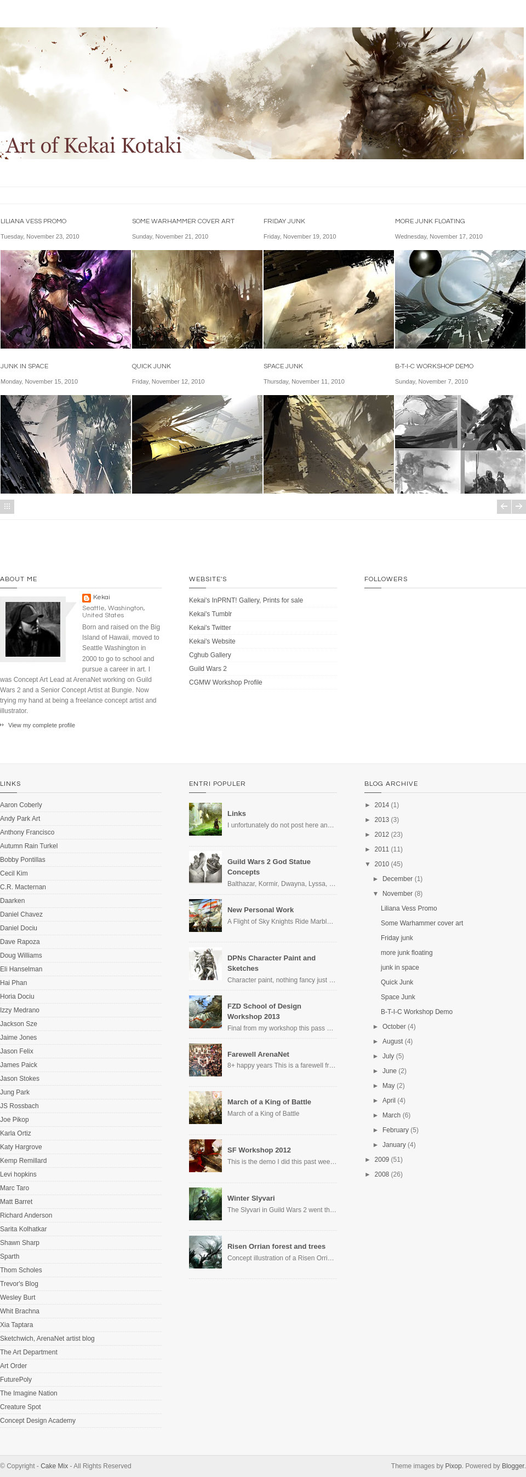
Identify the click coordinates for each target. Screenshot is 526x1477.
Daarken (12, 901)
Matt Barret (16, 1202)
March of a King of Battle (269, 1102)
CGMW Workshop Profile (225, 682)
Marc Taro (14, 1188)
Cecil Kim (14, 873)
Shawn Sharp (19, 1243)
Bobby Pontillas (22, 860)
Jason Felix (16, 1051)
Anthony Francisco (27, 832)
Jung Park (15, 1092)
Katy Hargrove (21, 1147)
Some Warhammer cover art (183, 221)
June (389, 1071)
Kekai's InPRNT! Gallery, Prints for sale (246, 600)
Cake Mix (54, 1466)
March (391, 1115)
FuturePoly (16, 1379)
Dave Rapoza (20, 942)
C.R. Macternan (23, 887)
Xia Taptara (16, 1325)
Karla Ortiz (15, 1133)
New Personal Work (260, 910)
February (395, 1130)
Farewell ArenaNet (258, 1054)
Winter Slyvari (251, 1198)
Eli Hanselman (21, 969)
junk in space (24, 366)
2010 (382, 864)
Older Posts (519, 507)
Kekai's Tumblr (210, 614)
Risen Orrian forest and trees (276, 1246)
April (389, 1100)
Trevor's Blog (19, 1284)
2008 (382, 1174)
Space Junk (283, 366)
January (394, 1145)
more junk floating (430, 221)
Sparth (9, 1256)
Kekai (101, 597)
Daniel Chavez (21, 914)
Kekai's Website (212, 641)
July (388, 1056)
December (397, 879)
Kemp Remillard (23, 1161)
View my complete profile (41, 725)
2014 (382, 805)
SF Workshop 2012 (259, 1150)
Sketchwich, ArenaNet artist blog (47, 1338)
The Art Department (29, 1352)
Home (7, 507)
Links (236, 813)
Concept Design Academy (38, 1420)
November (397, 893)
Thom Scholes (21, 1270)
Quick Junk (151, 366)
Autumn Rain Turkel (29, 846)
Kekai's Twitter (210, 628)
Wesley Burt (17, 1297)
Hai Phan (13, 983)
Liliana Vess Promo (33, 221)
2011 (382, 849)
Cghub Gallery (210, 655)
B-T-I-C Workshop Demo (434, 366)
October (394, 1026)
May (388, 1086)
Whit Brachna (19, 1311)
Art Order (13, 1366)
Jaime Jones (18, 1037)
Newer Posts (504, 507)
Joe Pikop (14, 1119)
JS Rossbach (19, 1106)
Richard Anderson (26, 1215)
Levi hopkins (18, 1174)
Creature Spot (20, 1407)
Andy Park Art (20, 819)
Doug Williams (21, 955)
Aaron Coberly (21, 805)
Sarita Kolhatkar (23, 1229)
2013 (382, 820)
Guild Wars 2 (208, 669)
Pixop (453, 1466)
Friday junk (284, 221)
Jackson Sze (18, 1024)
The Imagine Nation (29, 1393)
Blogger (513, 1466)
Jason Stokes (19, 1078)
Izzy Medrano (19, 1010)
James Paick (18, 1065)
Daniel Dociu (18, 928)
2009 (382, 1159)
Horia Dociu (17, 996)
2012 (382, 834)
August (392, 1041)
